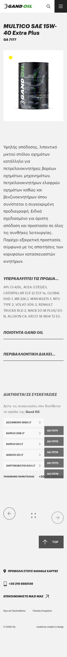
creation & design (55, 627)
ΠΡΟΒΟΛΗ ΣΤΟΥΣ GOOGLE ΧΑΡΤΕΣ (33, 590)
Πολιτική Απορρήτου (42, 611)
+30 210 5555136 (33, 560)
